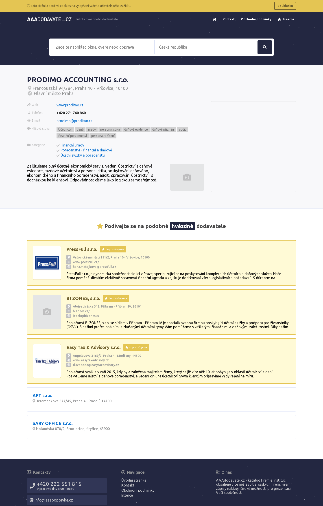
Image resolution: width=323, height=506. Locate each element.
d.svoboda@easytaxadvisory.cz (96, 365)
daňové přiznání (163, 129)
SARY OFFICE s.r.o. (53, 423)
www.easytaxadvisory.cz (91, 360)
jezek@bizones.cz (86, 316)
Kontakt (229, 19)
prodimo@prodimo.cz (74, 121)
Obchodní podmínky (256, 19)
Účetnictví (65, 129)
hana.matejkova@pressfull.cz (94, 267)
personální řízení (103, 136)
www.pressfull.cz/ (86, 262)
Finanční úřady (72, 145)
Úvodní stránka (133, 480)
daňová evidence (136, 129)
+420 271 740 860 (71, 113)
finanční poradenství (72, 136)
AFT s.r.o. (42, 395)
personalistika (110, 129)
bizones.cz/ (81, 311)
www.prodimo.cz (70, 105)
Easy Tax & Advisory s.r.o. (93, 347)
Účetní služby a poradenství (83, 155)
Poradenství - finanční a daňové (86, 150)
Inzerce (286, 19)
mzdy (92, 129)
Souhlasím (285, 6)
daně (80, 129)
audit (182, 129)
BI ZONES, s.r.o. (83, 298)
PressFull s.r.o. (81, 249)
